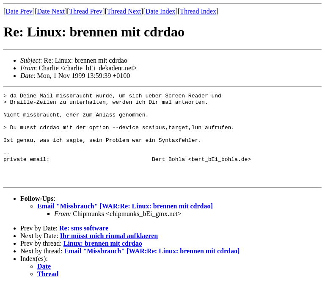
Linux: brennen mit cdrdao (102, 261)
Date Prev (19, 11)
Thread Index (198, 11)
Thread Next (124, 11)
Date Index (161, 11)
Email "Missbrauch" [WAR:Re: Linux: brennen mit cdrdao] (125, 223)
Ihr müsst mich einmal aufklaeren (109, 253)
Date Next (51, 11)
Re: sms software (83, 246)
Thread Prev (85, 11)
